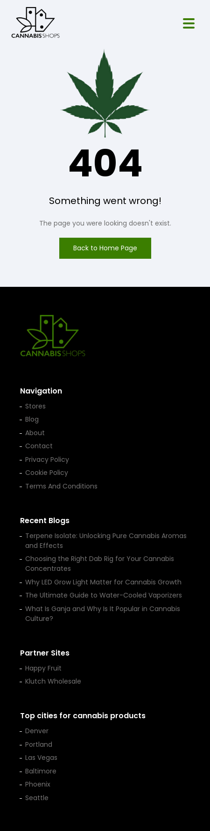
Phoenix (37, 784)
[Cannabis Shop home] (35, 23)
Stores (35, 406)
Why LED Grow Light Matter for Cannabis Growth (103, 582)
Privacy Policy (47, 459)
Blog (32, 419)
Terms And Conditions (61, 486)
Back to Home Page (105, 248)
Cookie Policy (46, 472)
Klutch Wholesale (53, 681)
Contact (39, 446)
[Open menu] (188, 23)
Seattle (37, 797)
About (35, 432)
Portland (38, 744)
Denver (37, 731)
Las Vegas (41, 757)
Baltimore (40, 771)
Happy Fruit (43, 668)
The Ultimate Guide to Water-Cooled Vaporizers (103, 595)
